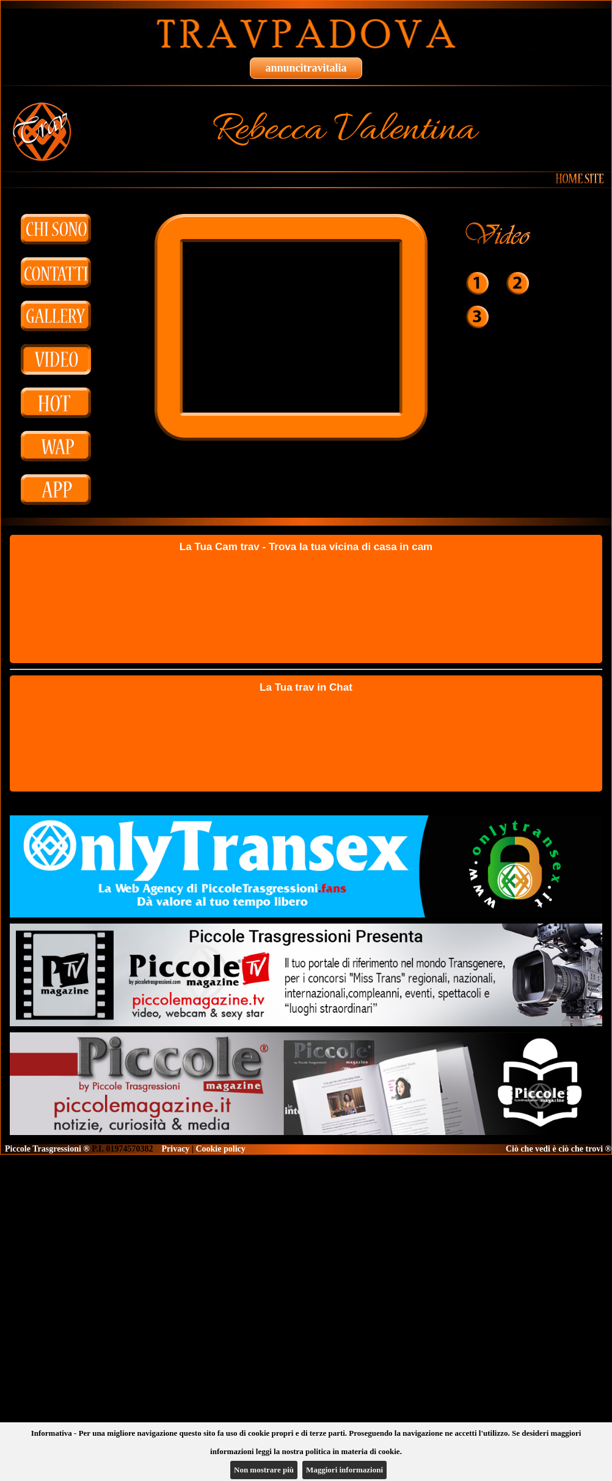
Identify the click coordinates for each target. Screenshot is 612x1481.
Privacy (176, 1148)
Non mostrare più (264, 1469)
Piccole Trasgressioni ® (47, 1148)
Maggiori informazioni (344, 1469)
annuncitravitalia (305, 68)
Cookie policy (220, 1148)
